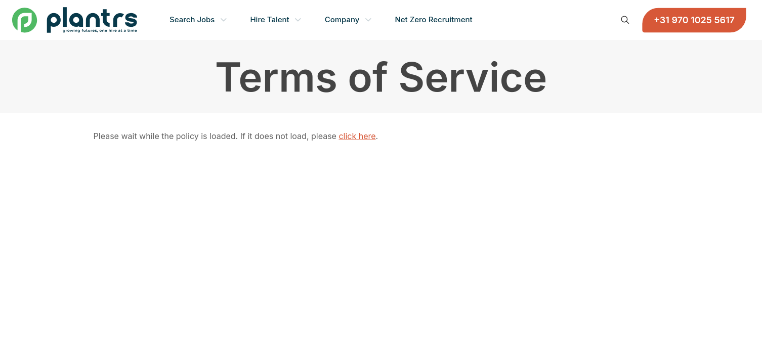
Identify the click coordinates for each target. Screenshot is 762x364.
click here (356, 136)
